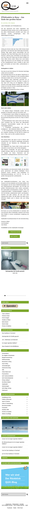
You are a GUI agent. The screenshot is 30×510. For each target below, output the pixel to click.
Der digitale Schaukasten (8, 355)
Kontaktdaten (4, 227)
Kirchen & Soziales (6, 411)
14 (23, 295)
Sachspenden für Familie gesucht (10, 336)
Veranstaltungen (6, 365)
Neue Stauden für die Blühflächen (10, 346)
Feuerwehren (5, 373)
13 (22, 295)
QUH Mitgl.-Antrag (6, 388)
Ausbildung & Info (6, 397)
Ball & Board (5, 322)
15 (25, 295)
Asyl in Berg (5, 363)
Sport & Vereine (6, 401)
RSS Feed (20, 508)
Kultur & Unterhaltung (7, 403)
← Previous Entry (14, 232)
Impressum (5, 390)
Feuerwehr (4, 407)
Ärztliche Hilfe (5, 409)
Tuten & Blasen (6, 313)
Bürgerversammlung (7, 357)
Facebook (9, 508)
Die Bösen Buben (6, 382)
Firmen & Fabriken (6, 326)
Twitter (14, 508)
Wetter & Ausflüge (6, 413)
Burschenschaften (6, 405)
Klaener (13, 23)
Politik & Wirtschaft (6, 399)
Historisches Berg (6, 367)
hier (18, 89)
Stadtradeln (5, 384)
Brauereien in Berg (6, 361)
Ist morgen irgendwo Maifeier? (9, 343)
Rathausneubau (6, 359)
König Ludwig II (6, 380)
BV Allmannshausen (7, 442)
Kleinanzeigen (5, 386)
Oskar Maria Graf (6, 371)
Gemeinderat (5, 353)
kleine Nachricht (25, 151)
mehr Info (15, 273)
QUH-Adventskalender (7, 378)
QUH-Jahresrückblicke (7, 376)
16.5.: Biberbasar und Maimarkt (10, 339)
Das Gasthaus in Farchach (8, 333)
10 (17, 295)
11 (19, 295)
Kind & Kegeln (5, 317)
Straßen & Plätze (6, 319)
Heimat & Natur (6, 315)
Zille (3, 369)
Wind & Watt (5, 324)
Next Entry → (15, 236)
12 (20, 295)
